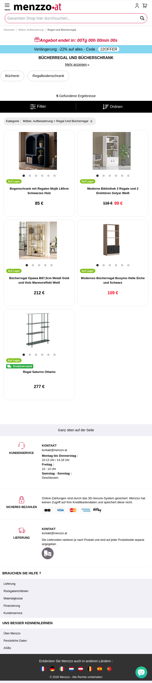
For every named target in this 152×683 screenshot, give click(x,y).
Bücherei (12, 76)
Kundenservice (13, 613)
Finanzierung (12, 605)
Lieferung (9, 583)
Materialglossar (13, 598)
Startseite (9, 29)
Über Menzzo (12, 633)
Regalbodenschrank (48, 76)
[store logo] (74, 6)
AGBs (7, 648)
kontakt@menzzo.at (54, 533)
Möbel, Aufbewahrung (31, 29)
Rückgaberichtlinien (16, 591)
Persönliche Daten (15, 640)
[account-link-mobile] (138, 6)
